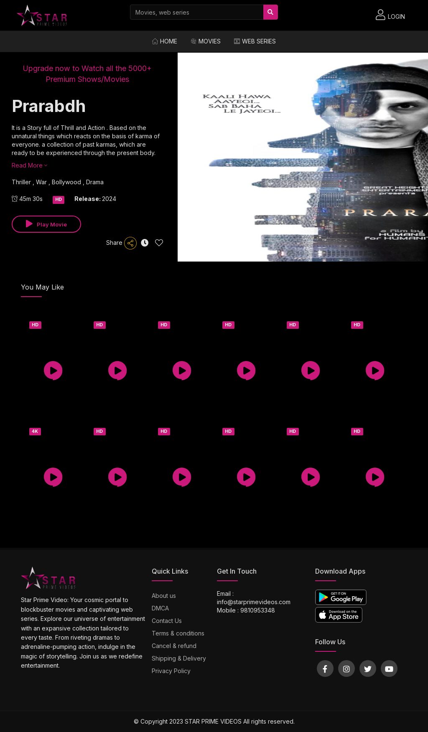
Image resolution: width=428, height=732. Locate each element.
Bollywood (67, 182)
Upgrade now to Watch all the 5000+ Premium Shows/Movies (87, 74)
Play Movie (46, 224)
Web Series (255, 41)
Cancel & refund (174, 645)
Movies (206, 41)
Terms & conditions (178, 633)
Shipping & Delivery (179, 658)
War (42, 182)
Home (164, 41)
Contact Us (167, 620)
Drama (95, 182)
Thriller (22, 182)
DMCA (160, 608)
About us (164, 595)
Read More (29, 165)
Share (121, 243)
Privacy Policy (171, 670)
